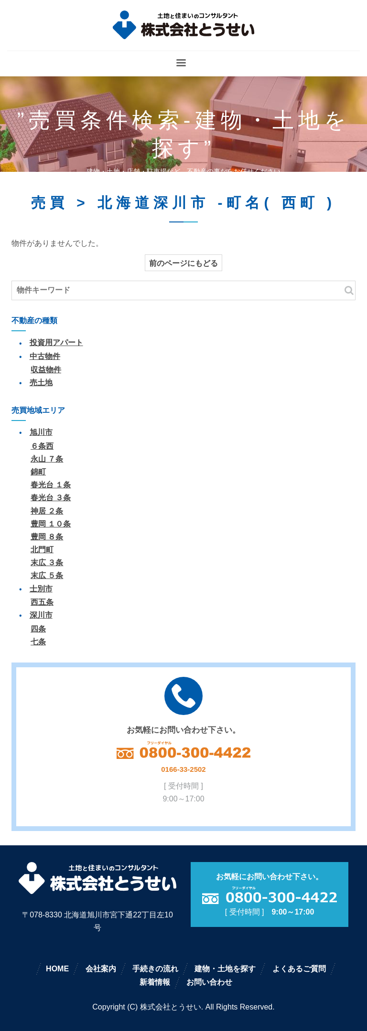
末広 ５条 (47, 575)
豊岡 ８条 (47, 537)
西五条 (42, 602)
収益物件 (46, 370)
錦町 (38, 472)
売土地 (41, 383)
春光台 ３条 (51, 498)
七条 (38, 642)
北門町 (42, 550)
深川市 (41, 615)
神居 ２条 (47, 511)
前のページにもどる (183, 263)
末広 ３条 (47, 562)
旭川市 (41, 432)
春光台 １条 (51, 485)
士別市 (41, 589)
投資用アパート (56, 342)
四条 (38, 629)
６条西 (42, 446)
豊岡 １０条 (51, 524)
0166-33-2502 (183, 769)
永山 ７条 (47, 459)
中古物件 (45, 356)
